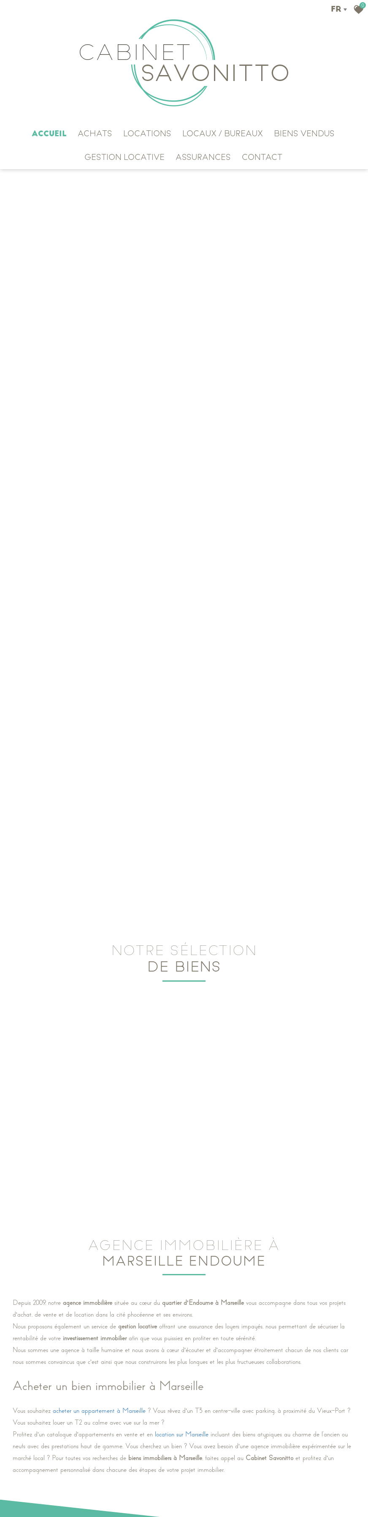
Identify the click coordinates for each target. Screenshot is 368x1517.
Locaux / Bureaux (222, 133)
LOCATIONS (147, 133)
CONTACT (262, 157)
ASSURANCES (203, 157)
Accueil (49, 133)
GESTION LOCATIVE (124, 157)
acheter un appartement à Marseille (99, 1408)
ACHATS (95, 133)
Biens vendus (304, 133)
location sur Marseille (181, 1432)
